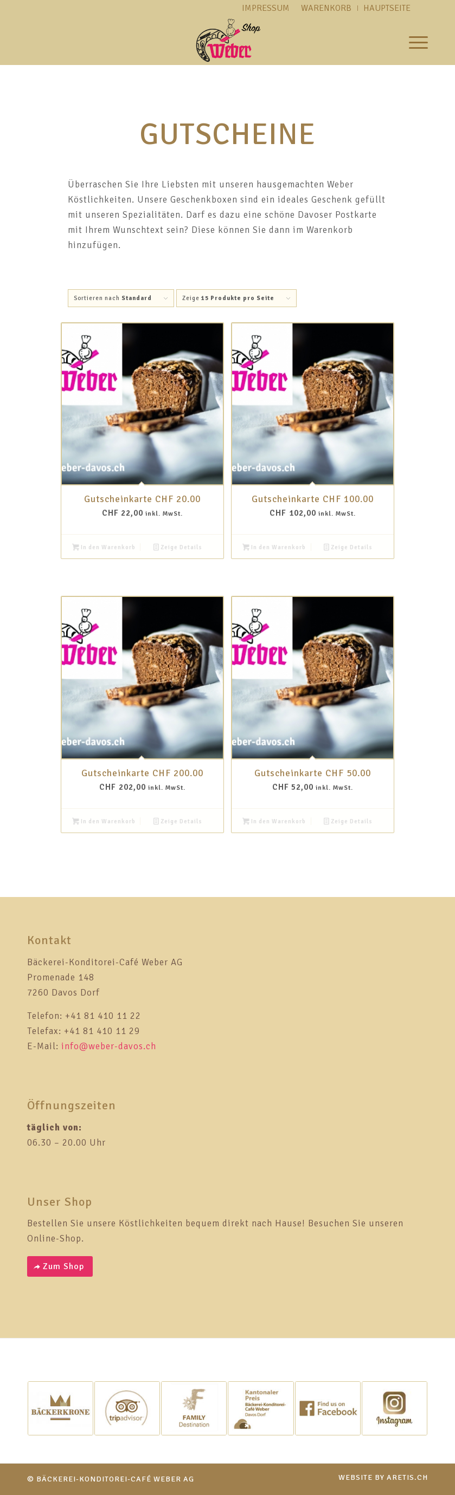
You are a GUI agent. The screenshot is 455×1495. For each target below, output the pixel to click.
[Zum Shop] (60, 1266)
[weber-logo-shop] (227, 40)
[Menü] (413, 40)
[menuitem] (413, 40)
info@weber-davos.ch (108, 1046)
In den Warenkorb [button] (104, 548)
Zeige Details (177, 548)
